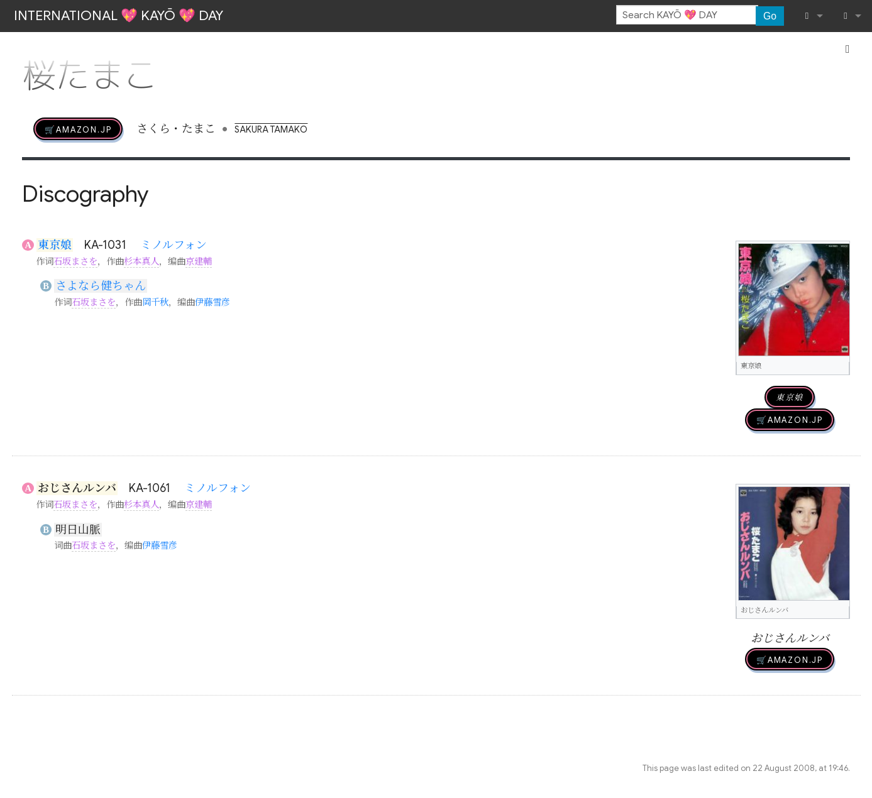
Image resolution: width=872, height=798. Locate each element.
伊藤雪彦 (212, 302)
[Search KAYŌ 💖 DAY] (687, 15)
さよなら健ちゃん (100, 286)
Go (769, 16)
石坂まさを (75, 261)
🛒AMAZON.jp (78, 129)
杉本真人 (141, 261)
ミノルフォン (173, 245)
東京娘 (55, 245)
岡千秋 (155, 302)
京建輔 (198, 261)
